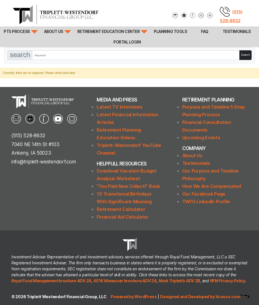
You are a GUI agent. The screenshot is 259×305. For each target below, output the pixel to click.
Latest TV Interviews (119, 107)
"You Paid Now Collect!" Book (128, 186)
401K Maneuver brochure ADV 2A (124, 280)
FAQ (204, 31)
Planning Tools (170, 31)
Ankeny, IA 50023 (31, 153)
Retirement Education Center (108, 31)
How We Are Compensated (211, 186)
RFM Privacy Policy (227, 280)
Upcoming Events (201, 137)
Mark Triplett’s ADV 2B (179, 280)
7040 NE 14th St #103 (35, 144)
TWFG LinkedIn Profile (206, 201)
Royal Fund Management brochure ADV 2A (51, 280)
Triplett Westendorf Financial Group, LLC (66, 296)
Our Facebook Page (203, 194)
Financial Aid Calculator (123, 217)
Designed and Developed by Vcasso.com (200, 296)
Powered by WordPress (134, 296)
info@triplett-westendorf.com (43, 162)
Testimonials (237, 31)
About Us (53, 31)
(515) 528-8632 (28, 135)
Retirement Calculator (121, 209)
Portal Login (127, 42)
